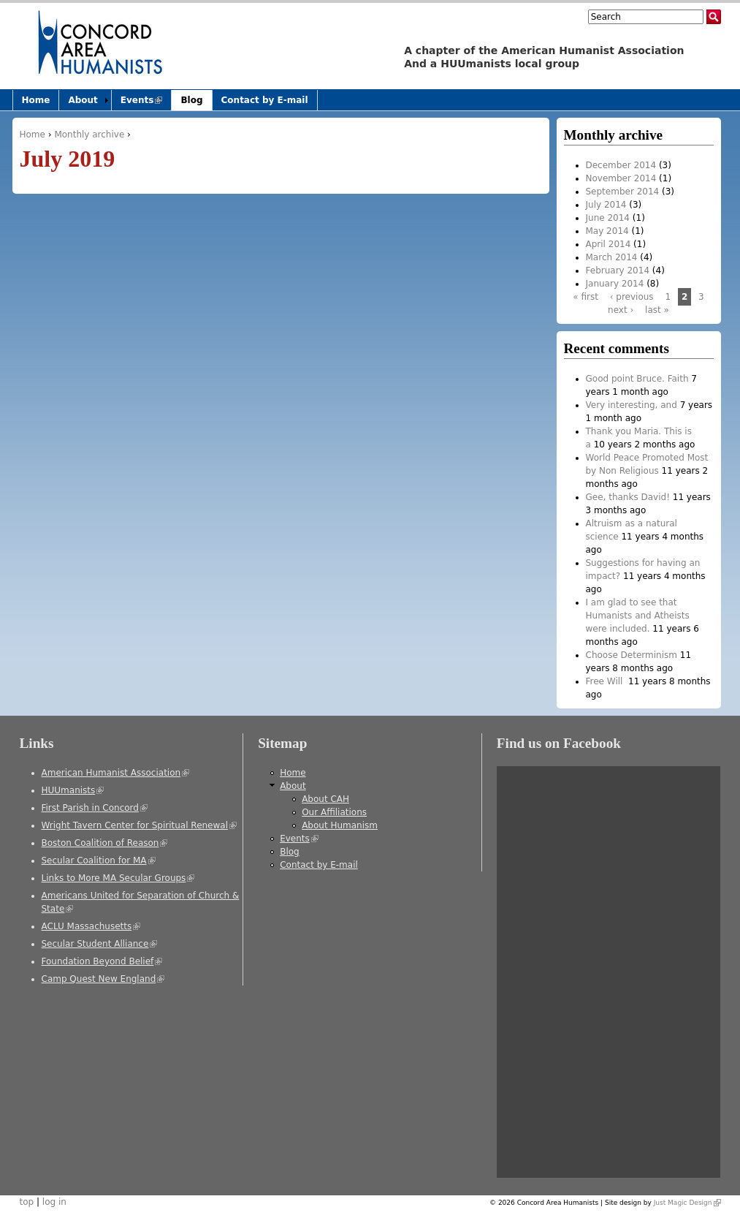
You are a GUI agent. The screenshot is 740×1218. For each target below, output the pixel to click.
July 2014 (606, 205)
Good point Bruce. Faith (637, 379)
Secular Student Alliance (100, 944)
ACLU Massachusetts (91, 926)
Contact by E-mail (264, 100)
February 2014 (618, 270)
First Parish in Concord (95, 808)
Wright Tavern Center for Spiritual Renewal (139, 825)
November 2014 (621, 178)
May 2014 (607, 231)
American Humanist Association (116, 773)
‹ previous (632, 297)
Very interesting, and (631, 405)
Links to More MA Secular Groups (118, 878)
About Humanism (340, 825)
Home (32, 134)
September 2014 (623, 191)
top (27, 1202)
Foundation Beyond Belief (102, 961)
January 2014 (615, 284)
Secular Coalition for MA (99, 860)
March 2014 (612, 257)
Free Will (606, 681)
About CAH (325, 799)
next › (620, 310)
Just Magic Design (687, 1202)
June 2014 (608, 218)
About (82, 100)
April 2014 (608, 244)
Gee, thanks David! (628, 497)
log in (54, 1202)
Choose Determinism (631, 655)
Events (146, 102)
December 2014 (621, 165)
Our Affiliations (334, 812)
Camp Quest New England (103, 979)
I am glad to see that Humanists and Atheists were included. (638, 615)
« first (585, 297)
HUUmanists (73, 790)
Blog (191, 100)
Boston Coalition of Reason (105, 843)
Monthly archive (89, 134)
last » (657, 310)
